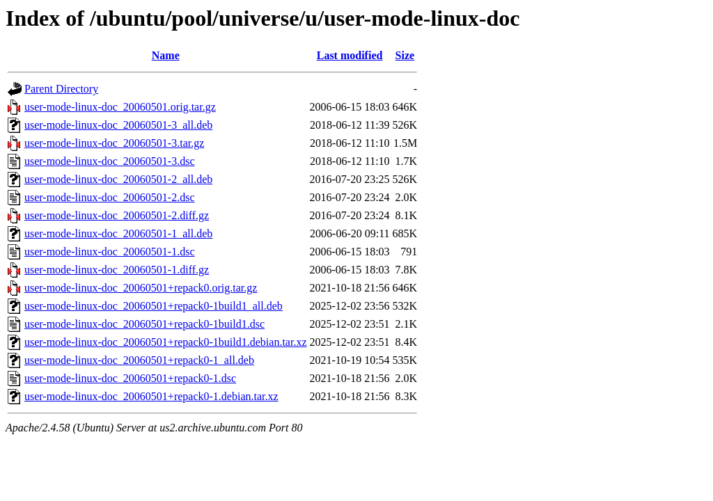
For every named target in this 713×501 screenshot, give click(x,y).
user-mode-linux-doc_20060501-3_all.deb (118, 125)
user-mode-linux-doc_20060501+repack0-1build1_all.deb (153, 306)
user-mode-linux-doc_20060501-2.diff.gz (116, 215)
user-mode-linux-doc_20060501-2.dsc (109, 197)
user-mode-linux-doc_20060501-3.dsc (109, 161)
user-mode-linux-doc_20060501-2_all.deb (118, 179)
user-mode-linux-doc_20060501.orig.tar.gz (120, 107)
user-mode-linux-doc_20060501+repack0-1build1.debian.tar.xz (165, 342)
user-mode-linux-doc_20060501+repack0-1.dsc (130, 378)
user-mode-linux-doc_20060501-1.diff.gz (116, 270)
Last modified (350, 55)
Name (166, 55)
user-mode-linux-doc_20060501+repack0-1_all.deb (139, 360)
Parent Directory (61, 89)
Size (405, 55)
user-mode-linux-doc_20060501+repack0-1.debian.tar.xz (151, 396)
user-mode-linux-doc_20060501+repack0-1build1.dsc (144, 324)
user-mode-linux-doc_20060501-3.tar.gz (114, 143)
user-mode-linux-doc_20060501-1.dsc (109, 251)
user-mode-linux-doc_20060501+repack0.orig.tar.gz (140, 288)
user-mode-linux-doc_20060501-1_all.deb (118, 233)
